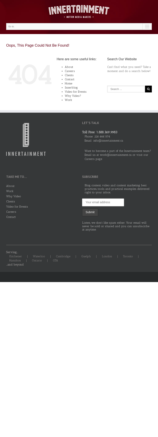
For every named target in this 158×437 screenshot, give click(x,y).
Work (68, 100)
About (69, 67)
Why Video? (73, 96)
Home (68, 83)
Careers (70, 71)
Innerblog (71, 87)
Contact (69, 79)
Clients (69, 75)
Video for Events (76, 91)
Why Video (13, 196)
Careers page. (93, 159)
